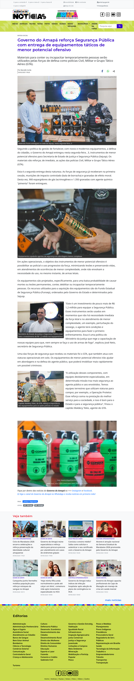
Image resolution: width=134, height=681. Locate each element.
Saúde (99, 646)
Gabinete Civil (47, 660)
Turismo (16, 665)
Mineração (73, 651)
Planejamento (102, 626)
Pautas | (62, 679)
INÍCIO (15, 24)
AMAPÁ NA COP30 (94, 26)
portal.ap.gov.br (103, 2)
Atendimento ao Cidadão (24, 635)
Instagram (77, 490)
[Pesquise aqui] (120, 26)
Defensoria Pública (49, 626)
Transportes (101, 660)
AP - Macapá (28, 505)
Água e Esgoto (19, 629)
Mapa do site (68, 6)
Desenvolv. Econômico (51, 629)
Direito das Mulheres (50, 640)
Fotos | (75, 679)
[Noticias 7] (69, 483)
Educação (45, 648)
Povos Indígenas (103, 629)
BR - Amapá (39, 505)
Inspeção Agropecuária (78, 635)
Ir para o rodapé (19, 6)
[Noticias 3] (52, 483)
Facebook (87, 490)
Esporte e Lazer (47, 651)
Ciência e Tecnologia (22, 646)
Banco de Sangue (20, 637)
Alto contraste (80, 2)
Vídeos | (81, 679)
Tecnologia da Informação (108, 648)
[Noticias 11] (81, 483)
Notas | (68, 679)
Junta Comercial (75, 637)
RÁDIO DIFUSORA (72, 25)
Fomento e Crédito (49, 657)
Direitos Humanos (49, 646)
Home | (47, 679)
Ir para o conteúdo (20, 2)
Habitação (73, 626)
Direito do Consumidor (51, 643)
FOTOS (47, 24)
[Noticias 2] (48, 483)
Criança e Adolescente (23, 657)
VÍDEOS (55, 24)
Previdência (101, 632)
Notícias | (55, 679)
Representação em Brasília (108, 643)
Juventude (73, 643)
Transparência (102, 6)
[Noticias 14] (86, 483)
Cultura (44, 624)
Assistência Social (21, 632)
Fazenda (44, 654)
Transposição (102, 662)
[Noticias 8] (73, 483)
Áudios (87, 679)
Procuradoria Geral (104, 635)
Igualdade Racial (75, 629)
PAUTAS (32, 24)
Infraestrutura (74, 632)
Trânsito (100, 657)
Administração (19, 624)
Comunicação (19, 651)
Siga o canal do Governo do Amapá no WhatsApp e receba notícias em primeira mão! (56, 494)
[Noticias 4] (56, 483)
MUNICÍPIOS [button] (83, 24)
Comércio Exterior (21, 648)
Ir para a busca (46, 2)
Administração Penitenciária (25, 626)
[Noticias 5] (61, 483)
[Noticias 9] (77, 483)
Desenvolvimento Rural (51, 637)
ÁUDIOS (62, 24)
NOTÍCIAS (23, 24)
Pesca (71, 660)
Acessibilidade (68, 2)
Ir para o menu (33, 2)
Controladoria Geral (22, 654)
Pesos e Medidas (103, 624)
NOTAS (40, 24)
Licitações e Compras (77, 646)
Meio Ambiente (75, 648)
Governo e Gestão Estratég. (80, 624)
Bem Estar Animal (21, 640)
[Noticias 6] (65, 483)
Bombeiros (18, 643)
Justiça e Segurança (30, 502)
